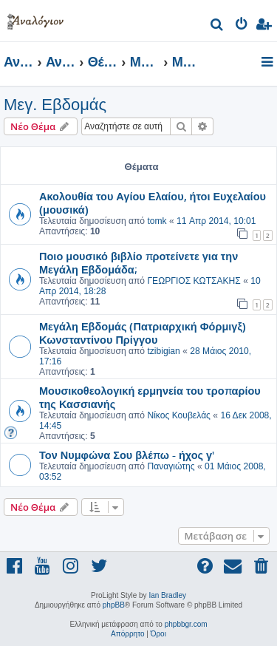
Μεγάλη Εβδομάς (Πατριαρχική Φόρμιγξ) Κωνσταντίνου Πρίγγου (142, 332)
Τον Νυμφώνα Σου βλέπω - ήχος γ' (126, 454)
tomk (156, 221)
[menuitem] (217, 26)
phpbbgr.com (186, 624)
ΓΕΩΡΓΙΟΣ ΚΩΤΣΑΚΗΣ (193, 281)
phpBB (114, 605)
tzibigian (163, 351)
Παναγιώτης (170, 466)
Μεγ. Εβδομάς (55, 104)
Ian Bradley (167, 595)
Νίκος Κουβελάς (179, 415)
